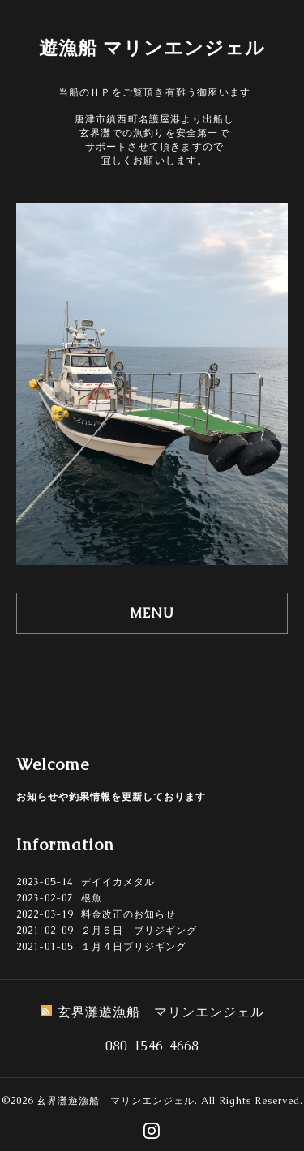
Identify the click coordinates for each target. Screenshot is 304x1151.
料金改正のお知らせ (128, 914)
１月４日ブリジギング (133, 946)
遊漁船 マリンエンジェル (152, 48)
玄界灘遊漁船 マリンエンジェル (115, 1100)
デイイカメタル (118, 881)
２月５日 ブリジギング (139, 930)
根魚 (91, 898)
